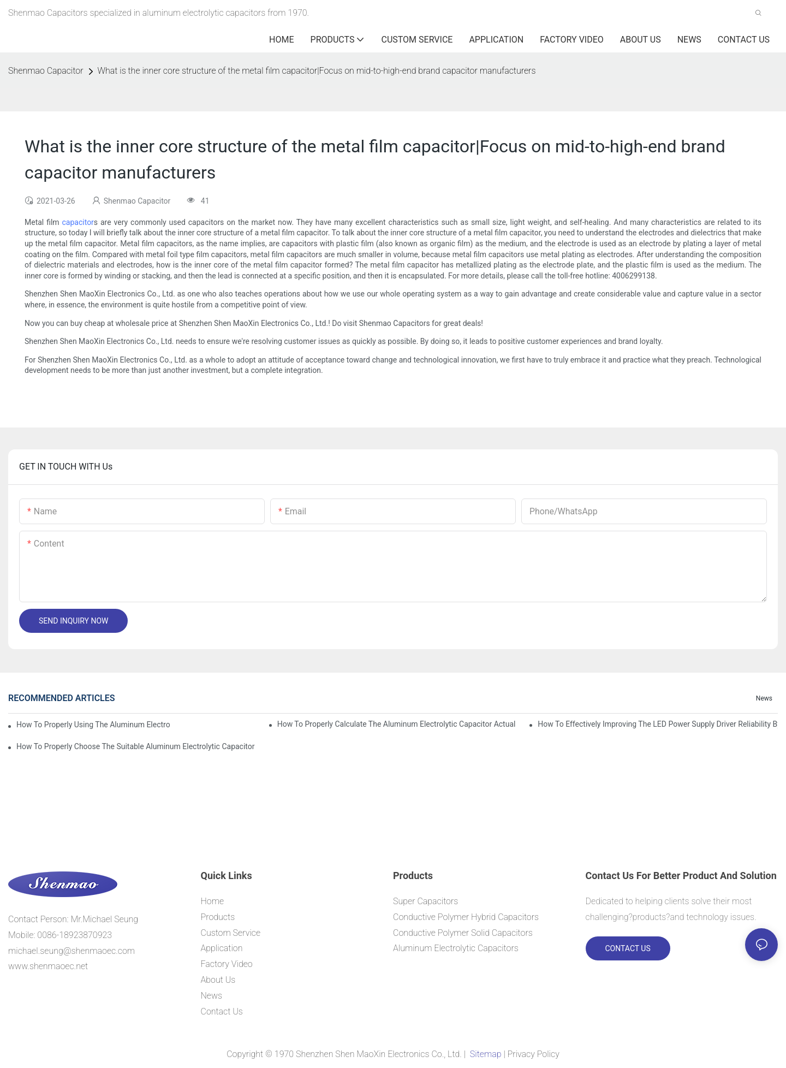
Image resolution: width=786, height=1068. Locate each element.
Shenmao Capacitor (46, 71)
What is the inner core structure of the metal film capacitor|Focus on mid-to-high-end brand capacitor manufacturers (317, 71)
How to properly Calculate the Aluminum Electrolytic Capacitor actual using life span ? (397, 724)
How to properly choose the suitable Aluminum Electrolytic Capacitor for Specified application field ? (136, 746)
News (764, 698)
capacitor (78, 222)
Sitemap (485, 1054)
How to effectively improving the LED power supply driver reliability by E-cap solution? (658, 724)
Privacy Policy (533, 1054)
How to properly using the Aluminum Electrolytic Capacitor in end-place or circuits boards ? (93, 724)
